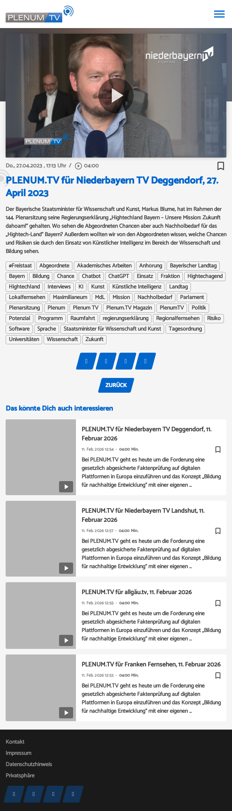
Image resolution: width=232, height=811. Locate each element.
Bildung (40, 276)
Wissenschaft (62, 339)
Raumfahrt (82, 318)
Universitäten (24, 339)
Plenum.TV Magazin (129, 308)
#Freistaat (20, 266)
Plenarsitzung (24, 308)
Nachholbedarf (154, 297)
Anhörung (150, 266)
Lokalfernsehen (27, 297)
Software (19, 329)
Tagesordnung (185, 329)
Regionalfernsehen (177, 318)
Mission (121, 297)
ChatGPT (118, 276)
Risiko (214, 318)
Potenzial (19, 318)
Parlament (192, 297)
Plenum (56, 308)
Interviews (59, 287)
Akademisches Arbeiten (104, 266)
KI (80, 287)
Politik (199, 308)
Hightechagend (205, 276)
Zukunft (94, 339)
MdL (100, 297)
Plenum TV (85, 308)
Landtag (178, 287)
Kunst (97, 287)
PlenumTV (172, 308)
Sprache (46, 329)
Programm (50, 318)
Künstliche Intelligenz (136, 287)
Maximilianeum (70, 297)
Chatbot (91, 276)
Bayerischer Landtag (193, 266)
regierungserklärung (125, 318)
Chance (65, 276)
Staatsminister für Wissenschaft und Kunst (112, 329)
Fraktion (170, 276)
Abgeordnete (54, 266)
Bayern (17, 276)
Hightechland (24, 287)
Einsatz (145, 276)
